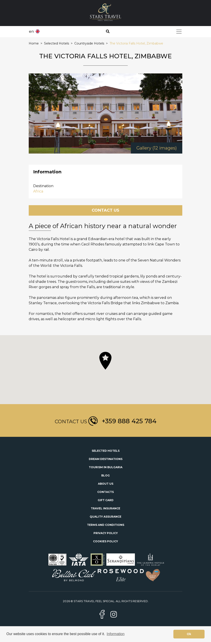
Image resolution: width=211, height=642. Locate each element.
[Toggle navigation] (179, 31)
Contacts (105, 492)
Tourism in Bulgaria (105, 467)
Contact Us (105, 210)
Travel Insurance (105, 508)
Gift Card (106, 500)
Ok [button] (189, 634)
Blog (105, 475)
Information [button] (115, 634)
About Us (105, 483)
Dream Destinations (105, 459)
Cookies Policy (105, 541)
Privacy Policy (105, 533)
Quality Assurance (105, 516)
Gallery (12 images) (156, 148)
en (31, 31)
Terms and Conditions (105, 525)
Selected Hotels (106, 450)
